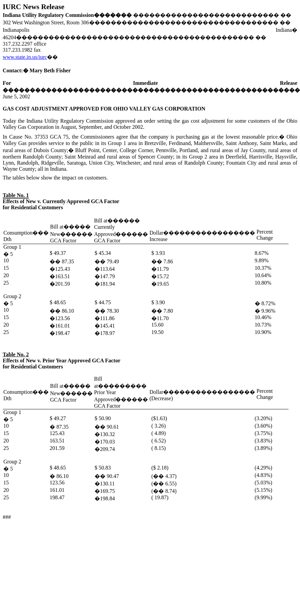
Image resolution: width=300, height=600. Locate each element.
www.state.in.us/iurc (25, 57)
